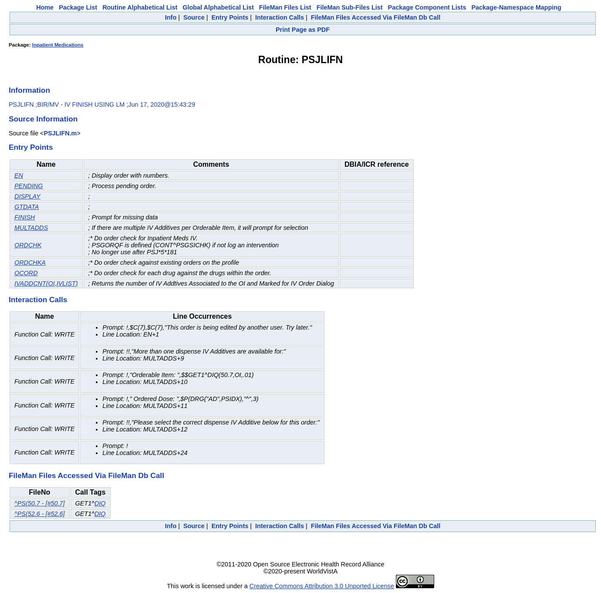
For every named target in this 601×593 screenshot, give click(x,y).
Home (45, 7)
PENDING (28, 185)
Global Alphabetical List (217, 7)
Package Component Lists (427, 7)
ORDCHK (27, 245)
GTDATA (26, 206)
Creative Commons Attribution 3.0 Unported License (322, 586)
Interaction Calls (279, 17)
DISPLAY (27, 196)
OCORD (26, 273)
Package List (78, 7)
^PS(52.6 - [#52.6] (39, 513)
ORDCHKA (30, 262)
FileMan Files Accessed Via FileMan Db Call (376, 17)
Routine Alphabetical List (139, 7)
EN (18, 175)
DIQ (100, 503)
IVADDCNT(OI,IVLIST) (46, 283)
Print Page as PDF (303, 29)
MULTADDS (31, 227)
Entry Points (229, 17)
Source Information (43, 119)
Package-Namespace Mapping (516, 7)
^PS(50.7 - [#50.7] (39, 503)
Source (194, 17)
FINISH (24, 217)
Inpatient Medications (58, 44)
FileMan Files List (285, 7)
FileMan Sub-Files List (350, 7)
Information (29, 90)
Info (170, 17)
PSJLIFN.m (60, 133)
